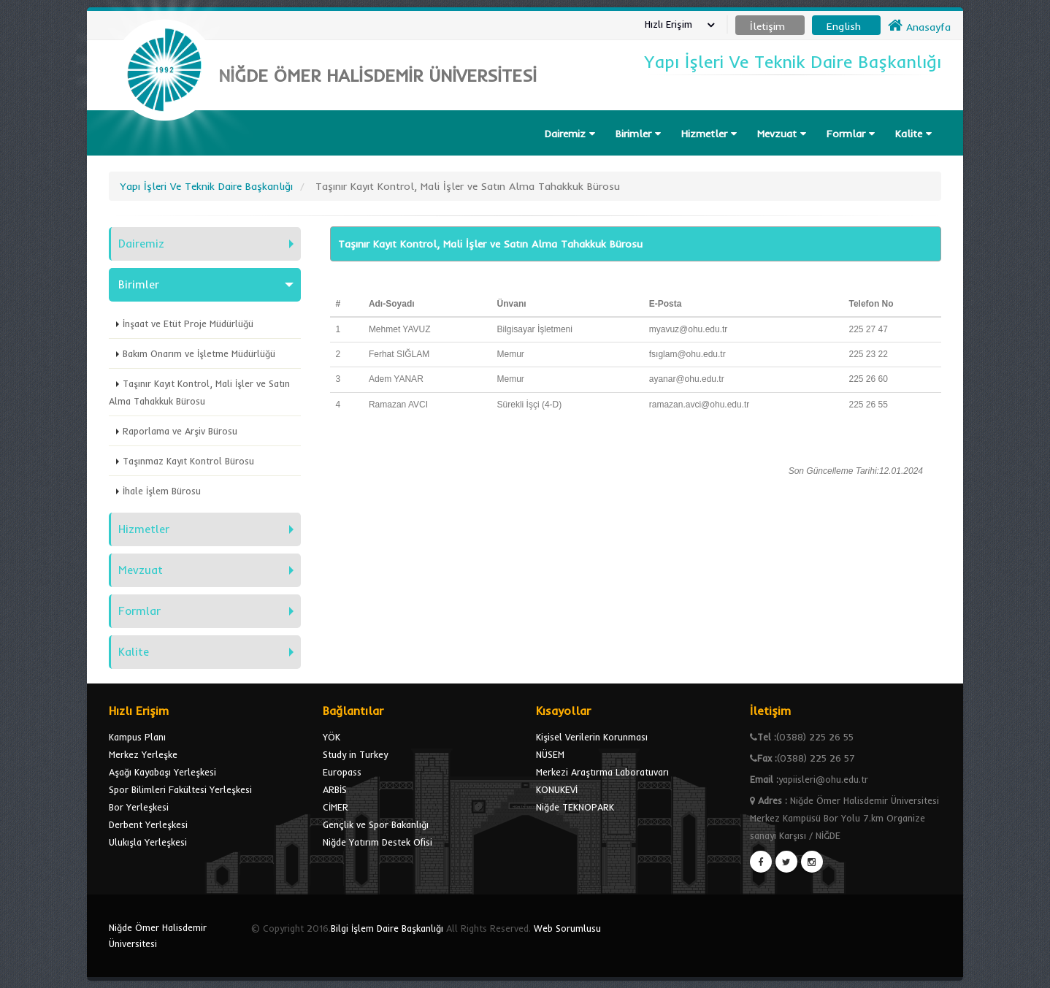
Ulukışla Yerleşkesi (148, 842)
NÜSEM (550, 754)
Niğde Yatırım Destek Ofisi (377, 842)
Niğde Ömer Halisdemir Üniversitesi (158, 935)
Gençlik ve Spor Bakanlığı (376, 824)
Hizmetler (709, 133)
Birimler (638, 133)
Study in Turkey (355, 754)
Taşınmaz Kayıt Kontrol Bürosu (188, 461)
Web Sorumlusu (567, 928)
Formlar (851, 133)
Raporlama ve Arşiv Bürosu (180, 431)
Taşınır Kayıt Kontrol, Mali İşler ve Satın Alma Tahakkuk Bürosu (199, 392)
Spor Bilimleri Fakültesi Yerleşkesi (180, 789)
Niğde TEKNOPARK (575, 807)
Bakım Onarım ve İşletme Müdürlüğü (199, 353)
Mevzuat (781, 133)
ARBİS (335, 789)
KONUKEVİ (557, 789)
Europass (342, 772)
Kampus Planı (137, 737)
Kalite (913, 133)
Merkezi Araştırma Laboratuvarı (602, 772)
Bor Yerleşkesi (139, 807)
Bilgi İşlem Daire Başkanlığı (387, 928)
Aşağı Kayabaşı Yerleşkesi (162, 772)
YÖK (331, 737)
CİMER (335, 807)
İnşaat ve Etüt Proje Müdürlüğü (188, 323)
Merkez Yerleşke (143, 754)
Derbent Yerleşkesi (148, 824)
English (844, 26)
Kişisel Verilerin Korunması (592, 737)
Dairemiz (570, 133)
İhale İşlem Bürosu (162, 491)
